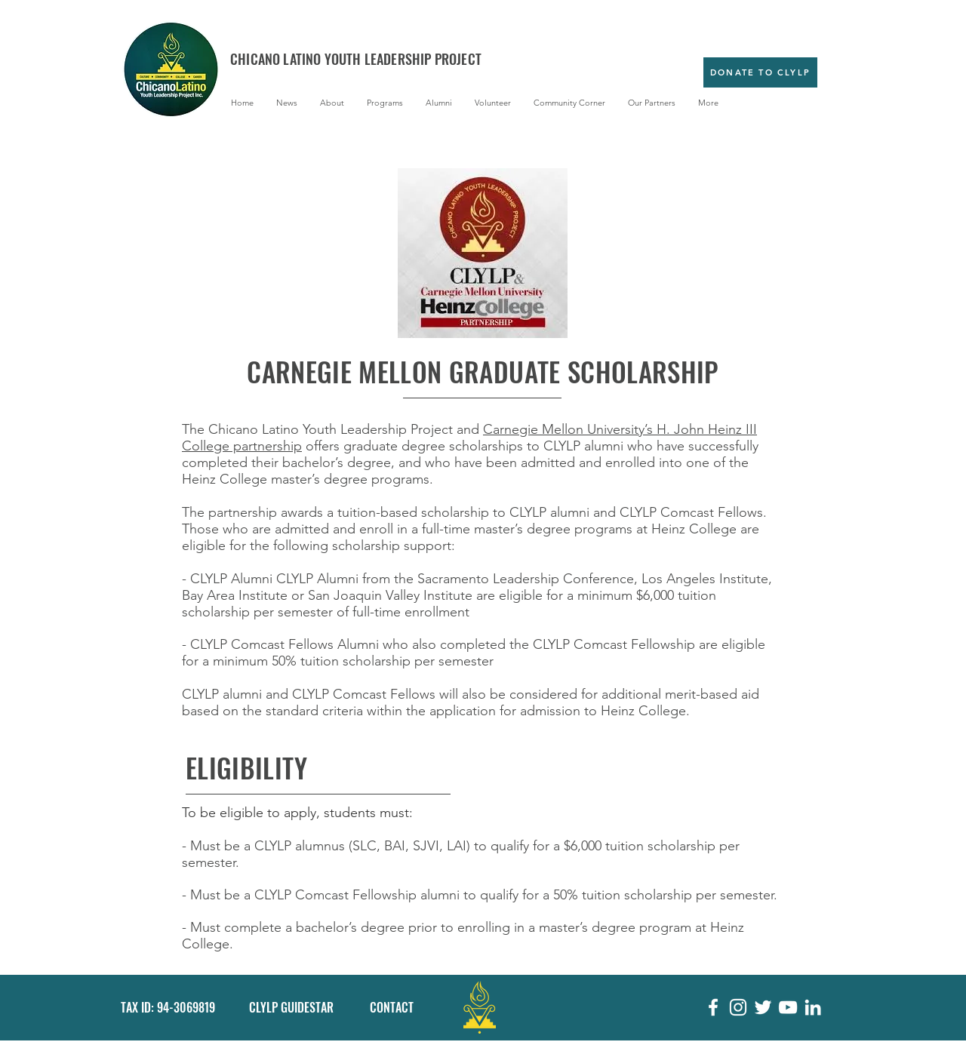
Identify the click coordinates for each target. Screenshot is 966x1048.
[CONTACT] (398, 1008)
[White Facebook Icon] (713, 1007)
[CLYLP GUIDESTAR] (293, 1008)
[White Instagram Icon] (738, 1007)
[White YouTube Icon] (788, 1007)
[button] (332, 103)
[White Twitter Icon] (763, 1007)
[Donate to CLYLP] (760, 72)
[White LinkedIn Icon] (812, 1007)
